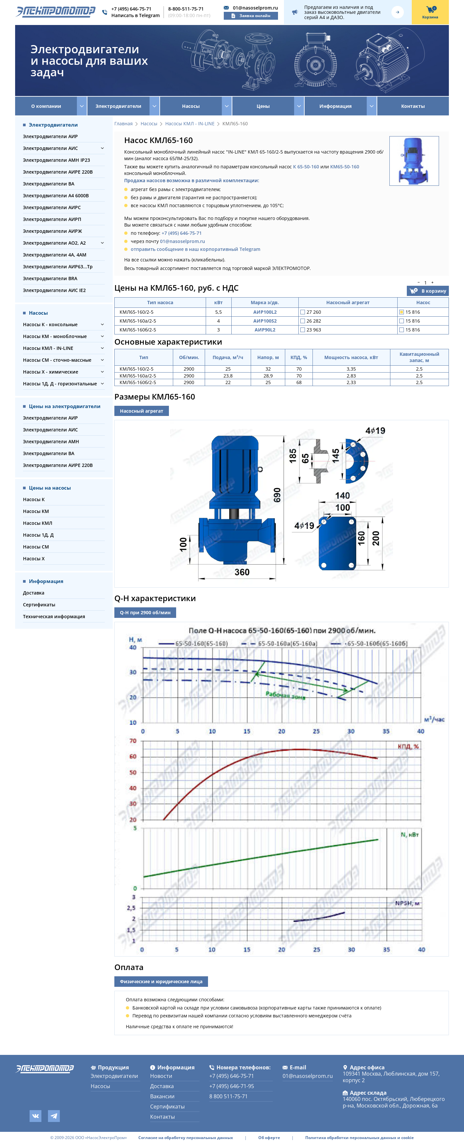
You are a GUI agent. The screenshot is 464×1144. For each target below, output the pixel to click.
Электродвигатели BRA (50, 278)
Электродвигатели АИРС (52, 207)
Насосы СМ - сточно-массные (57, 360)
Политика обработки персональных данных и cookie (359, 1137)
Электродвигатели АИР (50, 136)
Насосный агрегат (141, 411)
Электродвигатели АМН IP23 (56, 160)
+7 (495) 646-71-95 (231, 1086)
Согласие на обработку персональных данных (185, 1137)
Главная (123, 124)
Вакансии (162, 1096)
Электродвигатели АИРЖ (52, 231)
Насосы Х (34, 558)
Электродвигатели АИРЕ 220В (58, 172)
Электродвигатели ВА (48, 184)
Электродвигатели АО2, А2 (54, 243)
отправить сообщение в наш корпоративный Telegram (195, 249)
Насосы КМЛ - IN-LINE (48, 348)
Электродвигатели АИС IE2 (54, 290)
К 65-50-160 (306, 166)
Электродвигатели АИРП (52, 219)
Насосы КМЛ (37, 523)
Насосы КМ (36, 511)
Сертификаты (39, 604)
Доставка (33, 593)
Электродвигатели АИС (50, 148)
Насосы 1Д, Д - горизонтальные (60, 383)
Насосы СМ (36, 547)
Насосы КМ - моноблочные (55, 336)
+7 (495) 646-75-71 (131, 9)
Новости (161, 1076)
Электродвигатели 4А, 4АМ (54, 255)
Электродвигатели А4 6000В (56, 195)
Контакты (413, 106)
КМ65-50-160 (344, 166)
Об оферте (269, 1137)
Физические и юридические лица (161, 981)
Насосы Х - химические (50, 372)
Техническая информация (54, 616)
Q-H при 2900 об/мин (145, 612)
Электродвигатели (114, 1076)
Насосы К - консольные (50, 324)
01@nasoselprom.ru (255, 8)
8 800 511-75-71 (228, 1096)
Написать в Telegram (135, 15)
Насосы (149, 124)
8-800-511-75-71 (186, 9)
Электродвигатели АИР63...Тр (58, 266)
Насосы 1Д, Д (38, 535)
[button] (102, 148)
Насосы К (34, 499)
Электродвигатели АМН (51, 441)
